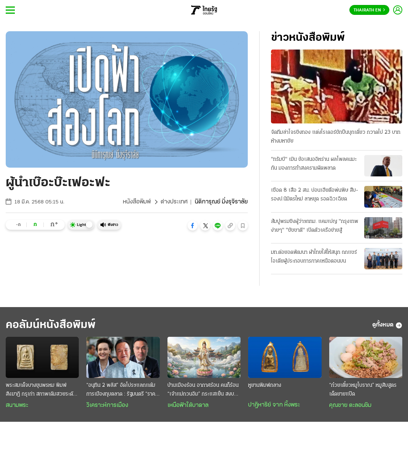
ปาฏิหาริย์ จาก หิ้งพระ (274, 405)
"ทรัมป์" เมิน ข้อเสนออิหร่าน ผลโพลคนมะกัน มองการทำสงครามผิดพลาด (314, 164)
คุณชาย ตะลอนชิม (350, 405)
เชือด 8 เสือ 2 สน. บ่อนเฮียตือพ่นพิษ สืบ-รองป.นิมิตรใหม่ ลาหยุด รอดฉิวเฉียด (314, 194)
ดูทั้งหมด (387, 325)
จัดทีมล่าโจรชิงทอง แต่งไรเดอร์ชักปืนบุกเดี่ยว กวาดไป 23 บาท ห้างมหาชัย (335, 137)
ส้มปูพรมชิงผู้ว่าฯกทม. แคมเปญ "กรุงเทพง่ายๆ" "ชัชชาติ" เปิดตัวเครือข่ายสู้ (314, 226)
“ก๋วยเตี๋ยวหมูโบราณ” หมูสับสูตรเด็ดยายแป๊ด (363, 390)
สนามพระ (17, 405)
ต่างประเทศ (174, 202)
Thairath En (369, 10)
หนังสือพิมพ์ (137, 202)
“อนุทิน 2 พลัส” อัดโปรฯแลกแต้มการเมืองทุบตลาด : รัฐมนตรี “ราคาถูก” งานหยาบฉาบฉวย (122, 391)
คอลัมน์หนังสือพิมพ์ (51, 325)
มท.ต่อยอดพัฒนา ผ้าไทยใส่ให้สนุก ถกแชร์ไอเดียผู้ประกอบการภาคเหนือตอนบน (314, 257)
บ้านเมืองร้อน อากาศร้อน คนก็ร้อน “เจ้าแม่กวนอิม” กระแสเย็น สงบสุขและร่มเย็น (203, 391)
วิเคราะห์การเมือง (107, 405)
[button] (193, 226)
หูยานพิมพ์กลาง (264, 385)
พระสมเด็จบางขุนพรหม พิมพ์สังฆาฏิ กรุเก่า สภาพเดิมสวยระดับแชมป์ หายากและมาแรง (41, 391)
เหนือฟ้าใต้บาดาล (188, 405)
